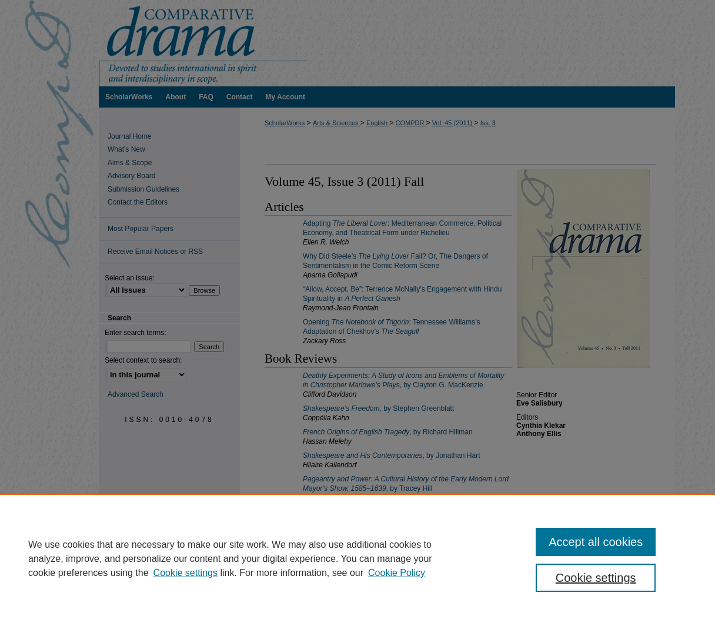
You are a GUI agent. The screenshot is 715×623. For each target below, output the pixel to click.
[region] (357, 558)
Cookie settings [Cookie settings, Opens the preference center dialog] (596, 577)
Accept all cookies (596, 541)
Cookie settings (185, 573)
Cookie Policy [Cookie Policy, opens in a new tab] (396, 573)
